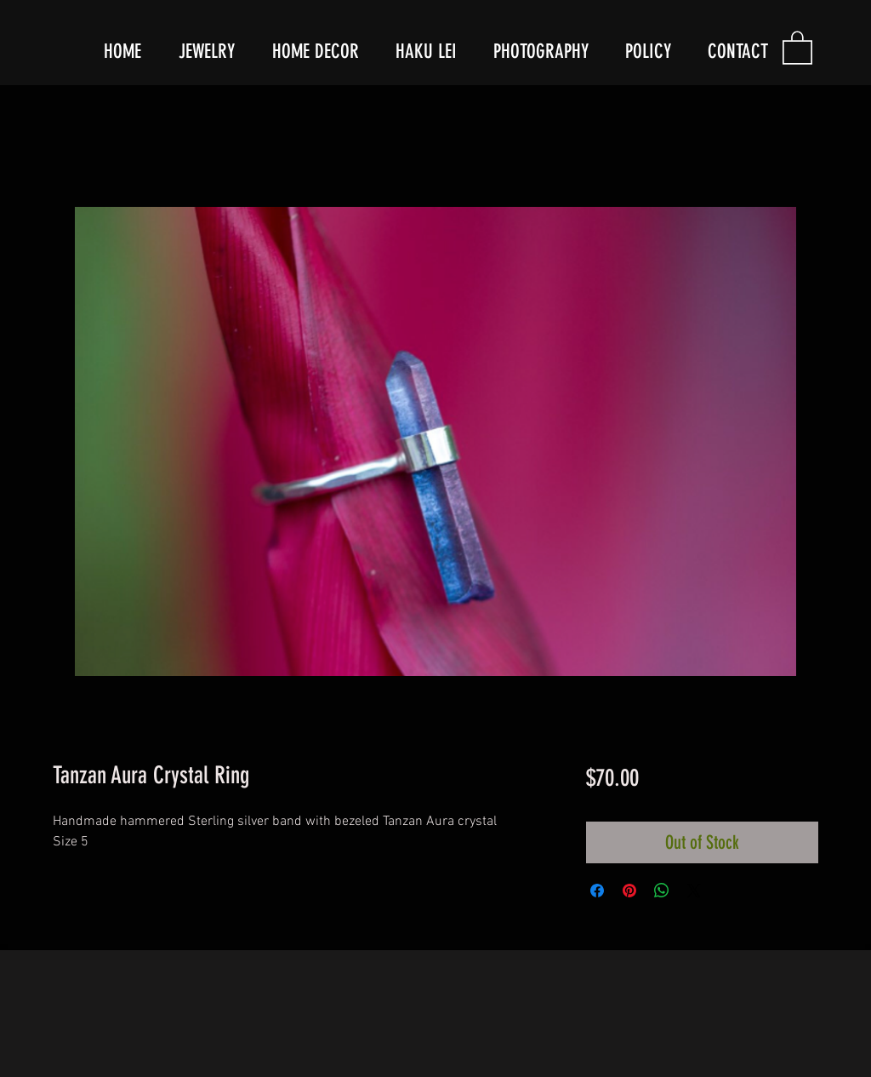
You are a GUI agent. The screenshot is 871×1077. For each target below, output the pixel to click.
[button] (797, 47)
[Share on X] (694, 890)
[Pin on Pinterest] (629, 890)
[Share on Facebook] (597, 890)
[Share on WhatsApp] (662, 890)
